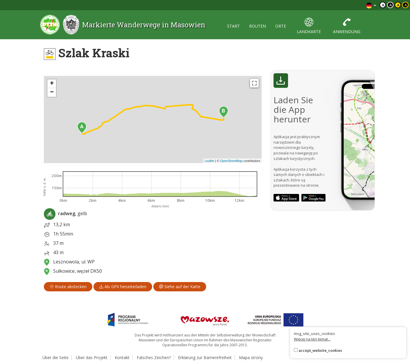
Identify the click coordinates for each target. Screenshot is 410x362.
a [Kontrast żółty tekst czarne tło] (405, 5)
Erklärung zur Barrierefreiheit (205, 357)
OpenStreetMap (231, 161)
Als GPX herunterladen (122, 286)
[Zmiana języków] (371, 5)
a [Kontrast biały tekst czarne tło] (390, 5)
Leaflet (209, 161)
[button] (82, 127)
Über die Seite (55, 357)
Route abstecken (68, 286)
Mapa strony (251, 357)
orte (280, 26)
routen (257, 26)
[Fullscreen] (254, 83)
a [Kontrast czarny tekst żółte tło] (398, 5)
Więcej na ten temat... (312, 339)
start (233, 26)
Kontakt (122, 357)
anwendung (346, 26)
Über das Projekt (91, 357)
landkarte (309, 26)
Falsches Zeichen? (154, 357)
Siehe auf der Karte (179, 286)
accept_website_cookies (320, 350)
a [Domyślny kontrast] (383, 5)
